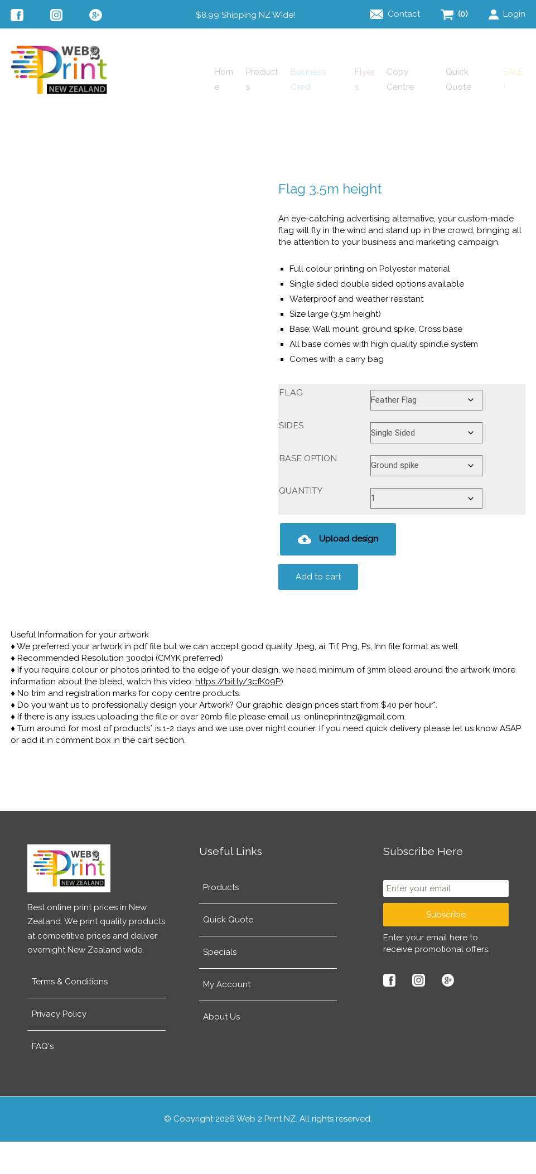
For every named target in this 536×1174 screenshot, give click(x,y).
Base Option (308, 490)
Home (105, 119)
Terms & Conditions (70, 1014)
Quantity (301, 523)
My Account (226, 1017)
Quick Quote (448, 119)
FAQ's (43, 1079)
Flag (291, 424)
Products (162, 119)
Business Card (236, 119)
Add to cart (318, 609)
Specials (219, 984)
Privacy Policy (59, 1046)
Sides (291, 457)
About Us (221, 1049)
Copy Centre (369, 119)
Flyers (304, 119)
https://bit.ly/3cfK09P (238, 714)
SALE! (512, 119)
